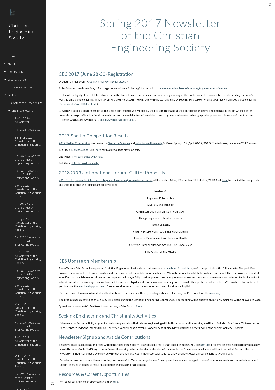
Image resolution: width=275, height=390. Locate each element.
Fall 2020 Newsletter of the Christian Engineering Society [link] (28, 274)
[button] (270, 5)
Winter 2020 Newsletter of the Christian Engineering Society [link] (28, 309)
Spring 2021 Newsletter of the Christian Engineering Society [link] (28, 257)
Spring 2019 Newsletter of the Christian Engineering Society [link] (28, 342)
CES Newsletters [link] (22, 110)
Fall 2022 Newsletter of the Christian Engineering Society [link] (28, 207)
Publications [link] (14, 95)
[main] (160, 35)
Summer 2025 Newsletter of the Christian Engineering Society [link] (28, 143)
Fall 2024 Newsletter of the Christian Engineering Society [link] (28, 159)
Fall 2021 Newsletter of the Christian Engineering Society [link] (28, 240)
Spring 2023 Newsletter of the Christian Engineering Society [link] (28, 191)
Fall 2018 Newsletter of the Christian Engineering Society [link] (28, 377)
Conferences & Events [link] (21, 87)
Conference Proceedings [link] (26, 102)
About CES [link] (14, 64)
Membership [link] (15, 71)
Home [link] (11, 56)
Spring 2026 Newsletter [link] (22, 120)
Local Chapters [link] (16, 79)
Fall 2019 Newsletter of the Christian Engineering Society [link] (28, 326)
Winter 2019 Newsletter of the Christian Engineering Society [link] (28, 361)
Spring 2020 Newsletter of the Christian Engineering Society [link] (28, 291)
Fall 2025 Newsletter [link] (28, 129)
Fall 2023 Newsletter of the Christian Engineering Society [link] (28, 174)
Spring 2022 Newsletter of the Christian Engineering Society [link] (28, 224)
